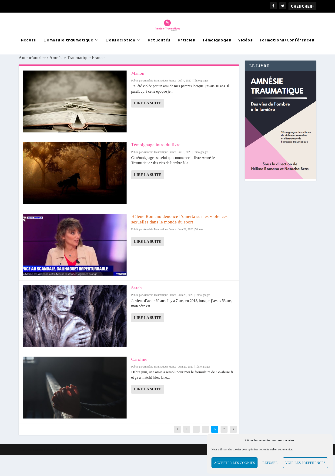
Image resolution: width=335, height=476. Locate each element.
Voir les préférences (305, 463)
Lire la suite (147, 124)
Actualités (159, 52)
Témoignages (216, 52)
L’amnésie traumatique (68, 52)
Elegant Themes (43, 470)
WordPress (80, 470)
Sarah (136, 308)
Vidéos (245, 52)
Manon (137, 93)
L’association (120, 52)
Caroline (139, 380)
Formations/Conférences (287, 52)
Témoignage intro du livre (155, 165)
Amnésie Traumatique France (159, 101)
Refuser (270, 463)
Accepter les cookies (234, 463)
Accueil (29, 52)
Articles (186, 52)
